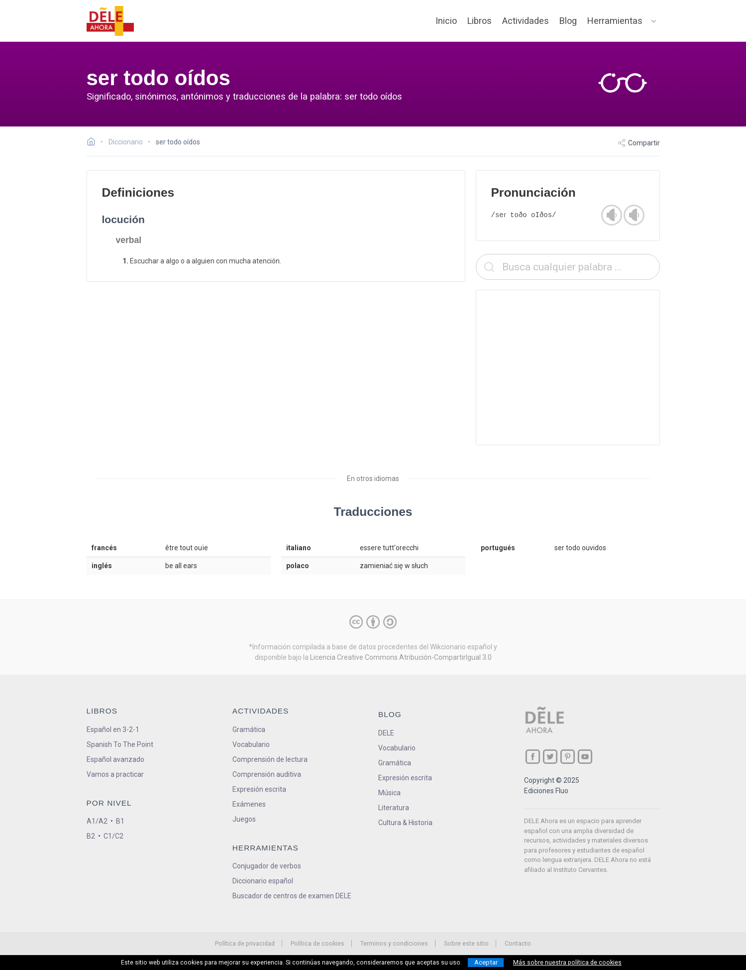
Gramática (248, 729)
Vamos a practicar (115, 774)
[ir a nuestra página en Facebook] (532, 756)
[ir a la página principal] (110, 20)
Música (389, 793)
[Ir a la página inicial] (94, 143)
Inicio (446, 20)
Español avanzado (115, 759)
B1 (120, 821)
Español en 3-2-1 (113, 729)
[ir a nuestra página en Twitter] (550, 756)
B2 (91, 836)
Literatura (393, 808)
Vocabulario (251, 744)
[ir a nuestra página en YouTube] (585, 756)
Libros (479, 20)
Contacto (518, 943)
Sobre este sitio (466, 943)
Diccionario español (262, 881)
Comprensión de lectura (270, 759)
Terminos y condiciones (394, 943)
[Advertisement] (567, 367)
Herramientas (614, 20)
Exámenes (249, 804)
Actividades (525, 20)
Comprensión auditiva (266, 774)
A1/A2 (97, 821)
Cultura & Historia (405, 823)
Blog (568, 20)
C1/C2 (113, 836)
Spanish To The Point (120, 744)
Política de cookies (317, 943)
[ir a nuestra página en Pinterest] (567, 756)
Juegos (244, 819)
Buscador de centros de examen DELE (291, 896)
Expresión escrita (259, 789)
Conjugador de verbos (266, 866)
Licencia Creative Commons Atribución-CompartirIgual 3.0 (401, 657)
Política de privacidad (245, 943)
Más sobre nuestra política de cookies (567, 962)
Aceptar (486, 962)
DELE (386, 733)
